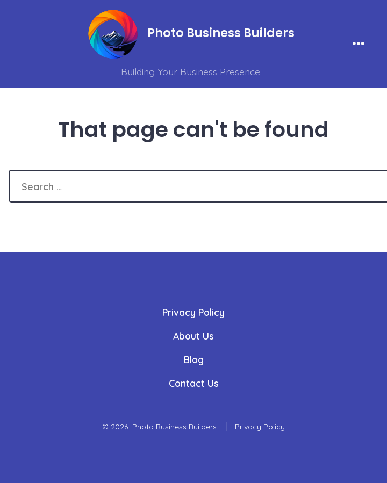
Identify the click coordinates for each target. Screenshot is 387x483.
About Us (193, 336)
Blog (194, 359)
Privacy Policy (193, 312)
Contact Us (194, 383)
